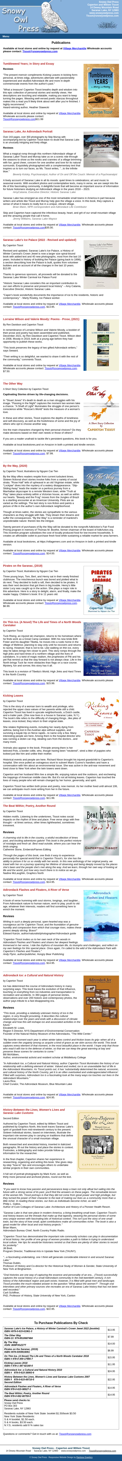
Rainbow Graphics (84, 1457)
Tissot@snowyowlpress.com (102, 15)
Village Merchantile (74, 48)
